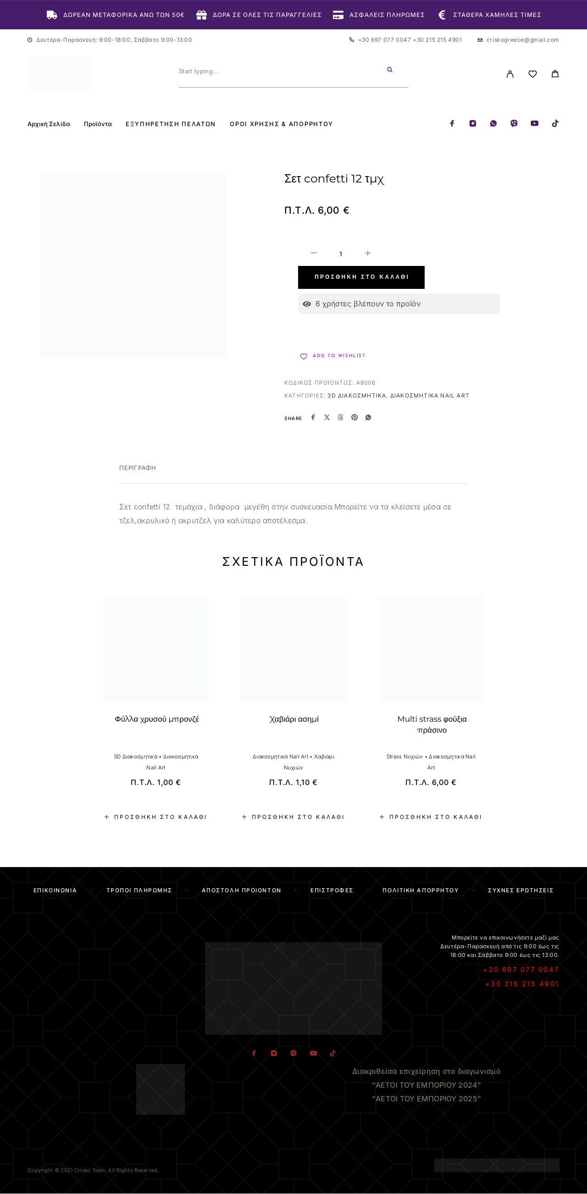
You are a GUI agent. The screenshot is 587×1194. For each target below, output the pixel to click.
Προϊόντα (98, 124)
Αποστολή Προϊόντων (242, 890)
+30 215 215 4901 (437, 39)
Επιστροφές (332, 890)
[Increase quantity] (367, 254)
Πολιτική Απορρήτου (420, 890)
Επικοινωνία (55, 890)
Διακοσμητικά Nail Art (430, 395)
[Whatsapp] (493, 124)
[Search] (389, 71)
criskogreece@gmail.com (523, 39)
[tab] (137, 474)
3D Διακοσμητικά (356, 395)
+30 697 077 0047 (385, 39)
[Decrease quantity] (313, 254)
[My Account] (510, 74)
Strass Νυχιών (405, 756)
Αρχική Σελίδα (49, 124)
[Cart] (555, 75)
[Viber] (514, 124)
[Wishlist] (532, 75)
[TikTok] (555, 124)
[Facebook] (452, 124)
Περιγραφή (137, 467)
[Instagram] (473, 124)
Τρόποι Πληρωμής (139, 890)
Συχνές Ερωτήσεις (521, 890)
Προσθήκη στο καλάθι (362, 277)
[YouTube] (535, 124)
